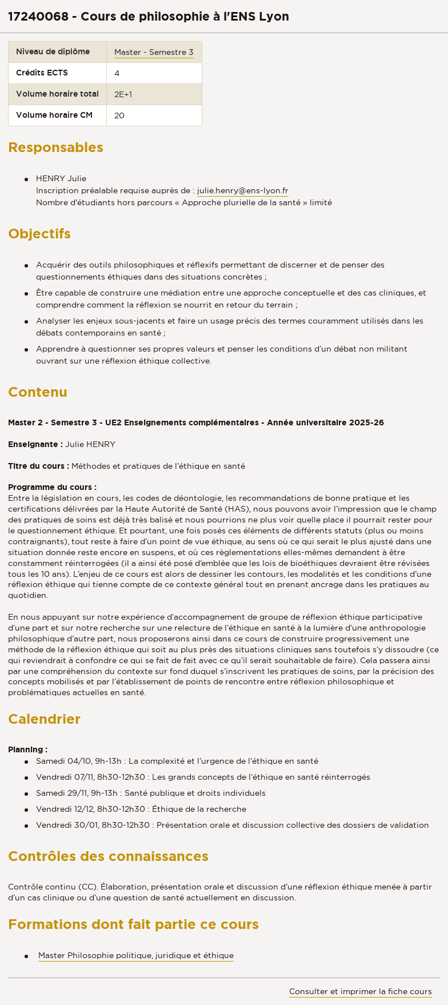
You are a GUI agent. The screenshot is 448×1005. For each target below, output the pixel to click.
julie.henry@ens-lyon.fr (243, 190)
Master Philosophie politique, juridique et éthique (136, 955)
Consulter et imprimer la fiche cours (360, 991)
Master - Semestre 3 (154, 52)
